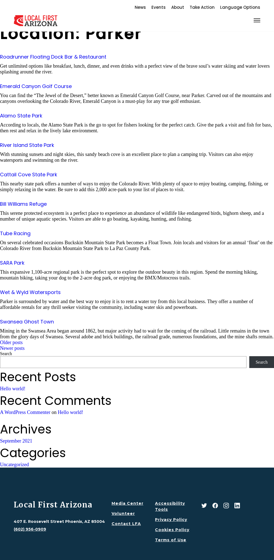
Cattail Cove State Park (28, 174)
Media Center (127, 503)
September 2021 (16, 441)
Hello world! (12, 388)
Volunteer (123, 513)
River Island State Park (27, 145)
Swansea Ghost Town (27, 321)
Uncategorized (14, 464)
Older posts (11, 342)
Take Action (202, 7)
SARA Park (12, 262)
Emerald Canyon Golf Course (36, 86)
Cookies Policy (172, 529)
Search (6, 353)
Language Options (240, 7)
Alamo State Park (21, 115)
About (177, 7)
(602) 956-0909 (30, 529)
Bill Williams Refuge (23, 204)
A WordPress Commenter (25, 412)
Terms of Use (170, 539)
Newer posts (12, 348)
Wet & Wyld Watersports (30, 292)
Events (158, 7)
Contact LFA (126, 523)
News (140, 7)
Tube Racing (15, 233)
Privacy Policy (171, 519)
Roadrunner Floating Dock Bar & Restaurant (53, 56)
